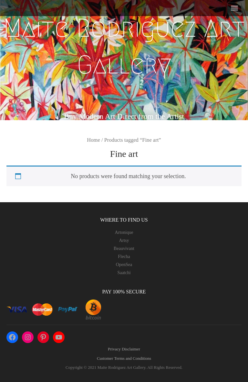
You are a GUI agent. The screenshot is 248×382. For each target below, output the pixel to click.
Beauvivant (124, 248)
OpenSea (124, 264)
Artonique (124, 232)
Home (93, 140)
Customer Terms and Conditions (124, 358)
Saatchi (123, 272)
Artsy (124, 240)
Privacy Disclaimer (124, 349)
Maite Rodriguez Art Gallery (124, 46)
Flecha (124, 256)
